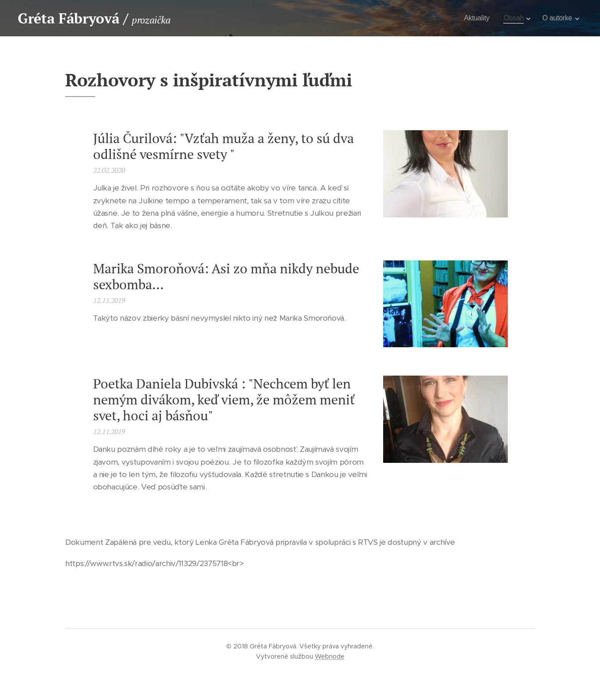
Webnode (330, 656)
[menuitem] (474, 18)
